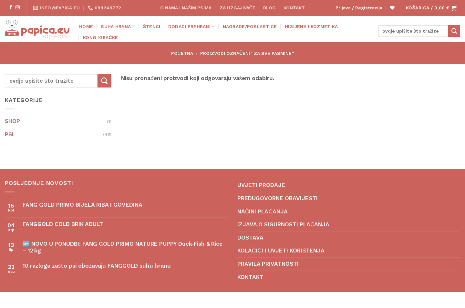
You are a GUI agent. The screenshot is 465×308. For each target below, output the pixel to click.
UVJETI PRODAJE (261, 185)
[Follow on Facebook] (11, 7)
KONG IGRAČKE (100, 37)
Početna (182, 53)
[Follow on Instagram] (18, 7)
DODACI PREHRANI (191, 26)
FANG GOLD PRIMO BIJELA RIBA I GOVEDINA (82, 204)
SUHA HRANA (118, 26)
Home (86, 26)
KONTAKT (294, 7)
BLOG (269, 7)
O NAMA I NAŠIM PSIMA (186, 7)
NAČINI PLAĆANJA (262, 211)
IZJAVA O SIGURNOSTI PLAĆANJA (283, 224)
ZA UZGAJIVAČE (237, 7)
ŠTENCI (151, 26)
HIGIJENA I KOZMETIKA (311, 26)
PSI (9, 134)
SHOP (12, 121)
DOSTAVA (250, 237)
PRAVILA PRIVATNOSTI (268, 264)
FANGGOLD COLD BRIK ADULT (63, 224)
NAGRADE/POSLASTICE (250, 26)
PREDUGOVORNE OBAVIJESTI (277, 198)
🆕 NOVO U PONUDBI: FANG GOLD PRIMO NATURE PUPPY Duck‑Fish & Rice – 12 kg (123, 247)
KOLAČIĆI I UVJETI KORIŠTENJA (281, 250)
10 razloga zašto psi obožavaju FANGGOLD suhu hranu (97, 265)
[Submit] (454, 31)
